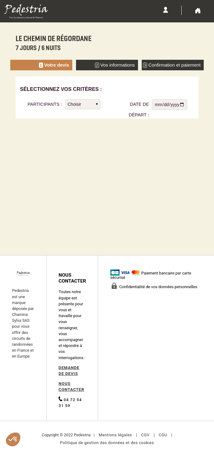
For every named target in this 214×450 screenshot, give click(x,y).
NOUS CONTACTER (71, 386)
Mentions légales (115, 435)
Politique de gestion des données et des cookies (107, 442)
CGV (145, 435)
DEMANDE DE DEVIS (69, 370)
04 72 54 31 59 (70, 402)
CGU (163, 435)
